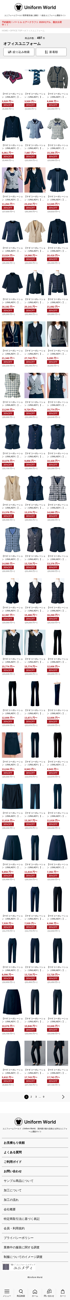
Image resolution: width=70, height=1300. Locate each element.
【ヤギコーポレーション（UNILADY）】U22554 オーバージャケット (12, 301)
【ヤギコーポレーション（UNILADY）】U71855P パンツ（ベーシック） (57, 815)
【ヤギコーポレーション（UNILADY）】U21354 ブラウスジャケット (12, 198)
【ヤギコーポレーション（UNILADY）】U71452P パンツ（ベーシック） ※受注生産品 (34, 763)
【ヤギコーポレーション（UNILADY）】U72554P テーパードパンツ (57, 969)
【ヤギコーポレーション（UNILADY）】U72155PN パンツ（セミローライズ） (34, 866)
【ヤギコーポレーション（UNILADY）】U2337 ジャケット (12, 352)
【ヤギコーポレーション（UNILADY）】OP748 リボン (12, 95)
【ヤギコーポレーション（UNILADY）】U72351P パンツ (12, 917)
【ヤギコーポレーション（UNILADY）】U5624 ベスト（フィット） (12, 661)
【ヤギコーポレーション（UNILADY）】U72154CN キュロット (12, 866)
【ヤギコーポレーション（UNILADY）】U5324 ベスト (57, 609)
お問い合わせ (13, 1171)
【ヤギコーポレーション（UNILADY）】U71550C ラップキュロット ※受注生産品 (12, 815)
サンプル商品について (19, 1180)
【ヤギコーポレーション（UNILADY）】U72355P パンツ (57, 917)
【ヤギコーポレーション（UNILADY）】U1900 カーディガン (12, 147)
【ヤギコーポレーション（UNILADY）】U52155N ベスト (12, 455)
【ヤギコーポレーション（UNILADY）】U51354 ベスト (34, 404)
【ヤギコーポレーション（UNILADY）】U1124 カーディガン (57, 95)
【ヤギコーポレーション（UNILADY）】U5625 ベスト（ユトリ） (34, 661)
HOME (5, 30)
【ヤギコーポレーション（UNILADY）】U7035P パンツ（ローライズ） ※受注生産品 (57, 661)
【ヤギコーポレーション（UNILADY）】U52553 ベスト (57, 558)
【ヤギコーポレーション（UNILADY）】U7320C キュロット (12, 1020)
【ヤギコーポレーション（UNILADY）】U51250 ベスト (12, 404)
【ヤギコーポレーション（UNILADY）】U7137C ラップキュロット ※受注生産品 (12, 763)
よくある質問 (13, 1152)
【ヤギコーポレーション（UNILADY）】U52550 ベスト (12, 558)
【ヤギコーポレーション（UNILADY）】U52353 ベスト (57, 455)
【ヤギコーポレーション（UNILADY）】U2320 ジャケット (34, 301)
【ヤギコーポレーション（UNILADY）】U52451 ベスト (34, 506)
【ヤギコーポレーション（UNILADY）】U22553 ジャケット (57, 250)
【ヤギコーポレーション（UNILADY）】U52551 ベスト (34, 558)
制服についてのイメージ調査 (23, 1256)
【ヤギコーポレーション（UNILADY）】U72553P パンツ (34, 969)
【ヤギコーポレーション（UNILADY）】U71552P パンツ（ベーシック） (34, 815)
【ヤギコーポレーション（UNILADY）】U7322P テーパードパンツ (57, 1020)
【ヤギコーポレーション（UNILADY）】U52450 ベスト (12, 506)
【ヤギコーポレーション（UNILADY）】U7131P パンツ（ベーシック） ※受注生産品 (57, 712)
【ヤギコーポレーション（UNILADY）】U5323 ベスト (34, 609)
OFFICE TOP (16, 30)
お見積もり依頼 (14, 1142)
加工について (13, 1190)
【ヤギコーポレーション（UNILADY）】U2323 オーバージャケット (57, 301)
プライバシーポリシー (19, 1237)
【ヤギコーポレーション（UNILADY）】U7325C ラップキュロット (12, 1071)
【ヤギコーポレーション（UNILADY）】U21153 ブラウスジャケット (34, 147)
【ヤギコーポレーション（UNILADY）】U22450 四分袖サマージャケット (34, 250)
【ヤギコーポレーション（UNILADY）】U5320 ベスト (12, 609)
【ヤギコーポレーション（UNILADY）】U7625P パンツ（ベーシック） (57, 1071)
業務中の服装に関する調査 (22, 1247)
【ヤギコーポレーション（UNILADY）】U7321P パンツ (34, 1020)
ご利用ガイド (13, 1161)
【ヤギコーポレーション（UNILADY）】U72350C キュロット (57, 866)
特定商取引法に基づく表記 (22, 1218)
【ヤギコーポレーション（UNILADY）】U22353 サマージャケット (12, 250)
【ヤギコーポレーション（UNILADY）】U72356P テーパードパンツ (12, 969)
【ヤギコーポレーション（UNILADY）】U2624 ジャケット (34, 352)
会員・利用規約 (14, 1228)
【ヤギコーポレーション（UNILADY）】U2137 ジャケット (34, 198)
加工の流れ (11, 1199)
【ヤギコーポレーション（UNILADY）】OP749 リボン (34, 95)
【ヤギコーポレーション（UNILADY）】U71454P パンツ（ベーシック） (57, 763)
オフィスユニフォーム (34, 30)
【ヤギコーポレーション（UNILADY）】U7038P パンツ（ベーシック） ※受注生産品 (34, 712)
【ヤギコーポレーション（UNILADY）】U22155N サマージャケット (57, 198)
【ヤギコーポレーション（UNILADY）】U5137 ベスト (57, 404)
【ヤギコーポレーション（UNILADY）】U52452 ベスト (57, 506)
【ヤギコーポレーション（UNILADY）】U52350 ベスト (34, 455)
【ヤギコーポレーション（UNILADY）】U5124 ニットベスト (57, 352)
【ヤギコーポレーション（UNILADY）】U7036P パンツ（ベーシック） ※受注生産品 (12, 712)
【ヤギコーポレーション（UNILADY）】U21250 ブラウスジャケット (57, 147)
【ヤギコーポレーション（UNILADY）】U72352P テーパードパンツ (34, 917)
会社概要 (10, 1209)
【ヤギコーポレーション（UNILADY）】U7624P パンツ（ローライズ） (34, 1071)
